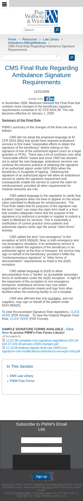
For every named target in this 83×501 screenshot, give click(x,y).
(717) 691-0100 (42, 493)
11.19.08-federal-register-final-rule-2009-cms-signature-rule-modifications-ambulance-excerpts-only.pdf (41, 349)
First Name (42, 445)
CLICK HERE (19, 318)
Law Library (51, 39)
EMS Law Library (21, 376)
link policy (47, 487)
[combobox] (38, 30)
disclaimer (39, 484)
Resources (29, 39)
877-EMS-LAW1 (21, 493)
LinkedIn (52, 99)
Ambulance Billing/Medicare (27, 42)
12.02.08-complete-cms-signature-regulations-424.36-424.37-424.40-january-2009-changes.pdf (40, 342)
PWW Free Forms (22, 381)
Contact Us (8, 484)
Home (12, 39)
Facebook (46, 99)
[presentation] (42, 462)
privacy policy (57, 484)
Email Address (41, 435)
